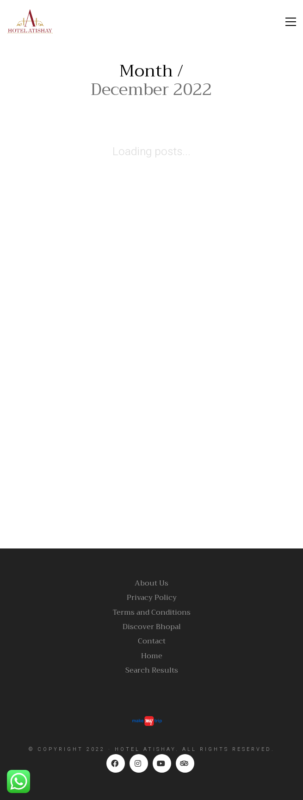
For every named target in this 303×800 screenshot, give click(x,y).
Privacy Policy (152, 598)
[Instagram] (139, 763)
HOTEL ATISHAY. (147, 749)
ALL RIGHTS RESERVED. (228, 749)
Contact (152, 641)
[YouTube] (162, 763)
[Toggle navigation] (290, 21)
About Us (151, 583)
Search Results (151, 670)
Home (151, 656)
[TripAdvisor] (185, 763)
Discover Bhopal (152, 627)
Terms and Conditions (152, 612)
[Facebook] (115, 763)
